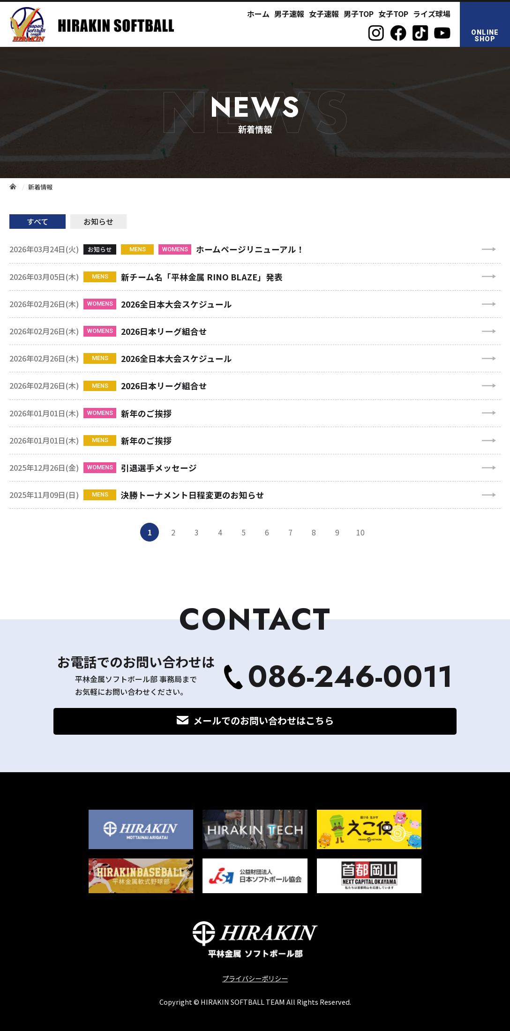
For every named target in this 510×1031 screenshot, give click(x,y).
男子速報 (289, 13)
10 (360, 532)
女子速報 (324, 13)
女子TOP (393, 13)
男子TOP (359, 13)
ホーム (258, 13)
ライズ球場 (431, 13)
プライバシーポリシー (255, 978)
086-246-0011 (350, 677)
